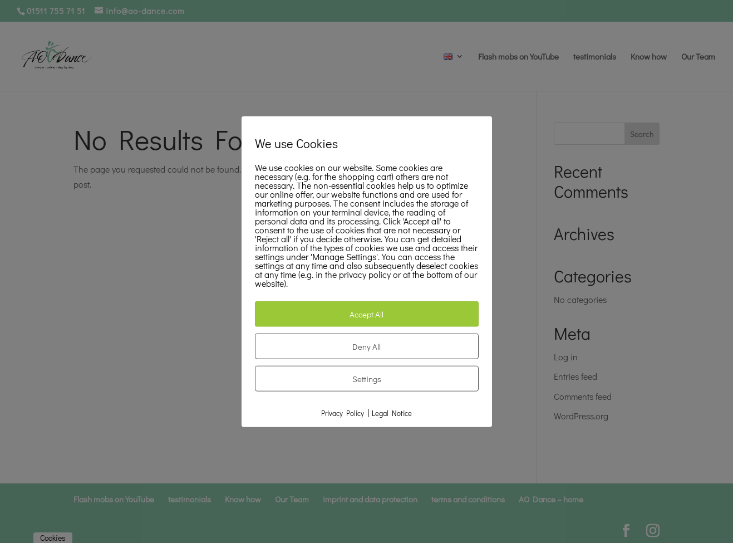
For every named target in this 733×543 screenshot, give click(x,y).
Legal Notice (392, 413)
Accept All (366, 314)
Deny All (366, 346)
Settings (366, 378)
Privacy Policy (342, 413)
